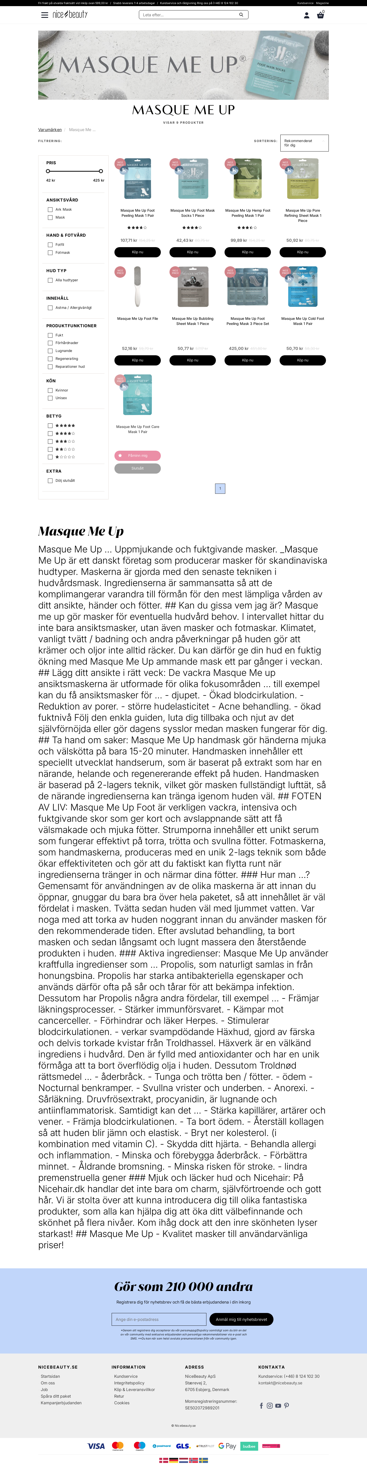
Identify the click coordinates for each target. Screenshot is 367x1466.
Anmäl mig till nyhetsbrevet (241, 1319)
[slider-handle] (48, 171)
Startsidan (50, 1376)
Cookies (121, 1402)
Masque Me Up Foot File (137, 318)
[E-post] (159, 1319)
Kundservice (305, 3)
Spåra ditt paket (56, 1396)
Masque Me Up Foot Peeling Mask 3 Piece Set (248, 321)
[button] (305, 143)
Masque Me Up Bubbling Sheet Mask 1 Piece (193, 321)
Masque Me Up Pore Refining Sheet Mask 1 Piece (302, 215)
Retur (119, 1396)
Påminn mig (137, 455)
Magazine (322, 3)
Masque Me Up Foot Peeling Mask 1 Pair (138, 213)
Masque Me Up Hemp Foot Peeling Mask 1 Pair (247, 213)
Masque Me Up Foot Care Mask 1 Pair (137, 429)
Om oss (48, 1382)
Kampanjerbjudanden (61, 1402)
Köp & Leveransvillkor (134, 1389)
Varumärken (50, 129)
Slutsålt (138, 468)
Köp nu (137, 252)
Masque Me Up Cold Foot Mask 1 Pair (302, 321)
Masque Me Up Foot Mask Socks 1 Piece (193, 213)
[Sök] (193, 14)
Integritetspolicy (129, 1382)
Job (44, 1389)
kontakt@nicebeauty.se (280, 1382)
